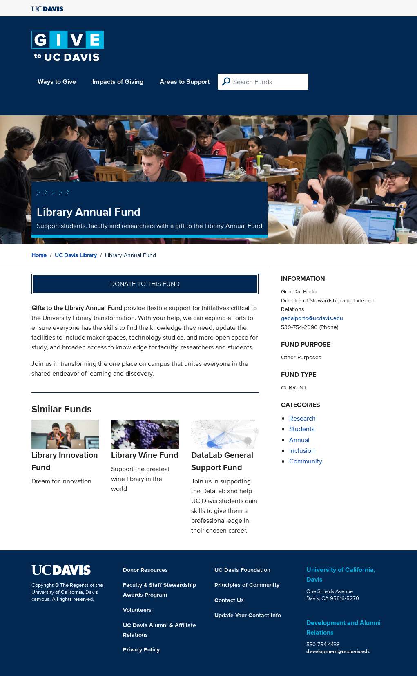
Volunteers (137, 610)
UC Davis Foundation (242, 570)
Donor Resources (145, 570)
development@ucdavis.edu (338, 651)
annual (299, 440)
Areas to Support (185, 81)
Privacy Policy (141, 649)
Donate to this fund (145, 284)
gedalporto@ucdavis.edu (312, 317)
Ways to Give (57, 81)
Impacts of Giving (117, 81)
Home (39, 255)
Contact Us (229, 600)
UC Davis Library (76, 255)
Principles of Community (246, 585)
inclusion (302, 450)
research (302, 418)
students (301, 429)
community (305, 461)
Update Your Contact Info (247, 615)
